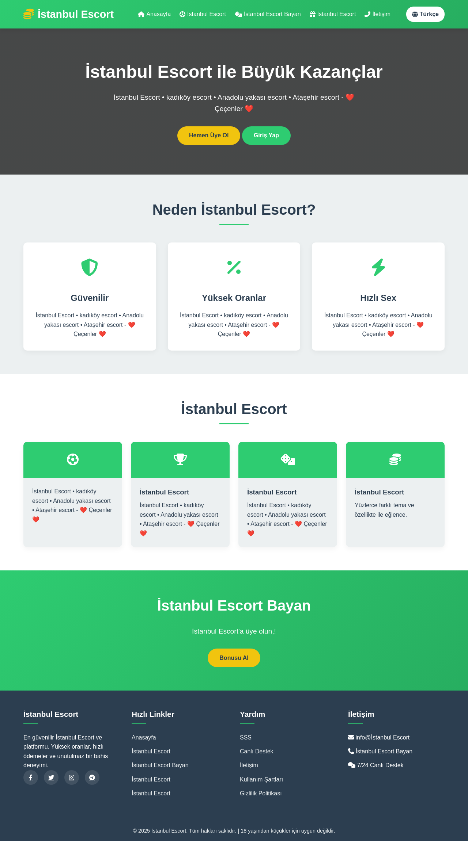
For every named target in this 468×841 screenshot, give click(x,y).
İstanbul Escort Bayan (268, 14)
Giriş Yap (266, 135)
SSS (246, 737)
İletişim (377, 14)
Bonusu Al (233, 658)
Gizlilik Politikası (261, 793)
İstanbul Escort (203, 14)
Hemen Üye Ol (209, 135)
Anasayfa (154, 14)
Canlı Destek (256, 751)
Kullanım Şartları (261, 779)
